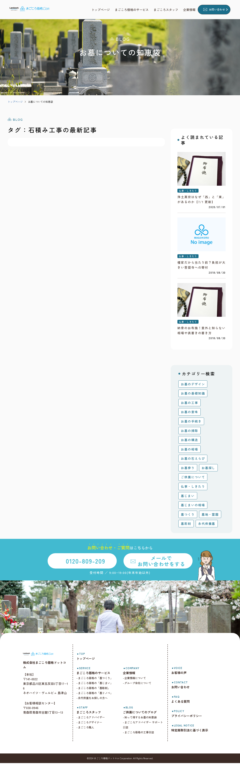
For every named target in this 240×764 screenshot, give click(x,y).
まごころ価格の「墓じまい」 (97, 684)
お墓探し (208, 468)
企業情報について (137, 679)
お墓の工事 (189, 403)
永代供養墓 (206, 524)
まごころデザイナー (92, 723)
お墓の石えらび (193, 459)
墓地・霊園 (210, 515)
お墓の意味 (189, 412)
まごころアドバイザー (93, 718)
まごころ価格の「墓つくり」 (97, 679)
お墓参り (188, 468)
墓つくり (188, 515)
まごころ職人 (88, 728)
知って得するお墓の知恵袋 (142, 718)
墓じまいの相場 (193, 506)
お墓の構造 (189, 440)
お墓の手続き (191, 422)
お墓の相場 (189, 450)
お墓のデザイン (193, 385)
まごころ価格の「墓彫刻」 (96, 689)
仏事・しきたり (188, 191)
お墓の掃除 (189, 431)
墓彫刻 (186, 524)
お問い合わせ (217, 9)
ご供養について (193, 478)
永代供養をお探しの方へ (95, 699)
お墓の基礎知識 (193, 394)
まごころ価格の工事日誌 (141, 733)
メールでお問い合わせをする (161, 561)
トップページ (15, 101)
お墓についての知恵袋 (40, 101)
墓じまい (188, 496)
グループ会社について (139, 684)
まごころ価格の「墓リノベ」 (97, 694)
